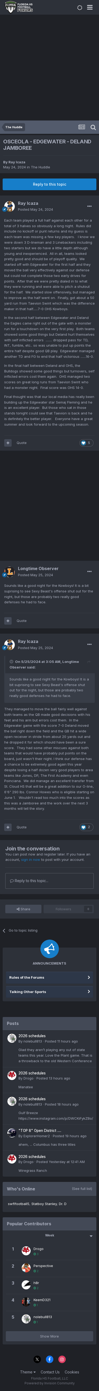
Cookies (72, 1372)
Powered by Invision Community (50, 1383)
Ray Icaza (16, 162)
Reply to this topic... (29, 880)
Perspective (43, 1266)
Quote (22, 443)
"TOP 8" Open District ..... (39, 1130)
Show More (49, 1336)
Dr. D (63, 1204)
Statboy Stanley (44, 1204)
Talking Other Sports (27, 992)
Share (23, 909)
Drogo (28, 1078)
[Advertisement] (49, 68)
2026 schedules (32, 1036)
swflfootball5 (18, 1204)
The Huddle (40, 167)
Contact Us (50, 1372)
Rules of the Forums (26, 977)
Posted (35, 209)
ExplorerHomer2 (36, 1136)
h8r (36, 1283)
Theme (28, 1372)
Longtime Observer (38, 568)
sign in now (30, 859)
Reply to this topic (49, 184)
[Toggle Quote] (12, 661)
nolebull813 (32, 1041)
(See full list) (82, 1188)
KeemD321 (42, 1300)
